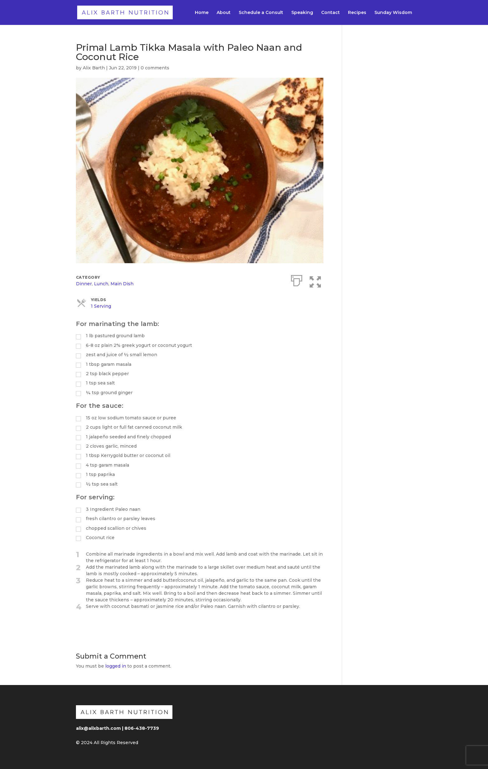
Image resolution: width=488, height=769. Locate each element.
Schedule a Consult (261, 12)
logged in (115, 666)
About (224, 12)
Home (202, 12)
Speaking (302, 12)
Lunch (101, 284)
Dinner (84, 284)
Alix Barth (94, 68)
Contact (330, 12)
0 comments (155, 68)
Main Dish (122, 284)
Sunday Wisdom (393, 12)
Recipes (357, 12)
